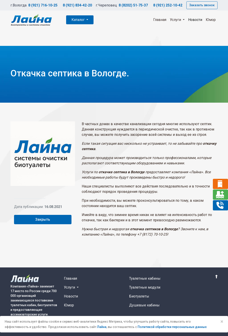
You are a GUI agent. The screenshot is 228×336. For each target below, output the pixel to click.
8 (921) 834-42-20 (77, 5)
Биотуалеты (139, 296)
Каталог (78, 20)
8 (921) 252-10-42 (167, 5)
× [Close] (221, 321)
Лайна (101, 327)
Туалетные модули (144, 287)
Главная (159, 20)
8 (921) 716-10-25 (42, 5)
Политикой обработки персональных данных (172, 327)
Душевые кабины (144, 305)
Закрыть (42, 219)
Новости (195, 20)
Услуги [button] (176, 20)
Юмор (211, 20)
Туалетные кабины (145, 278)
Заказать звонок (202, 5)
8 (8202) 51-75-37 (133, 5)
